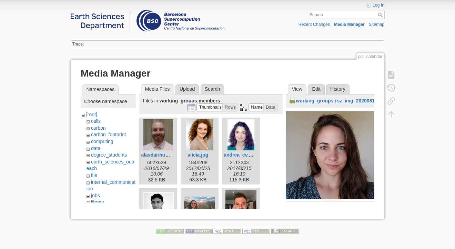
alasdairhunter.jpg (162, 155)
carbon (98, 128)
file (94, 175)
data (95, 148)
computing (102, 141)
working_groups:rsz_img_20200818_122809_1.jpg (353, 100)
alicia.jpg (198, 155)
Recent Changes (314, 24)
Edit (316, 89)
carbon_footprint (108, 134)
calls (96, 121)
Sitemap (376, 24)
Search (381, 14)
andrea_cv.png (240, 155)
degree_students (109, 155)
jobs (95, 195)
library (97, 202)
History (337, 89)
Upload (187, 89)
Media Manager (349, 24)
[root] (91, 114)
